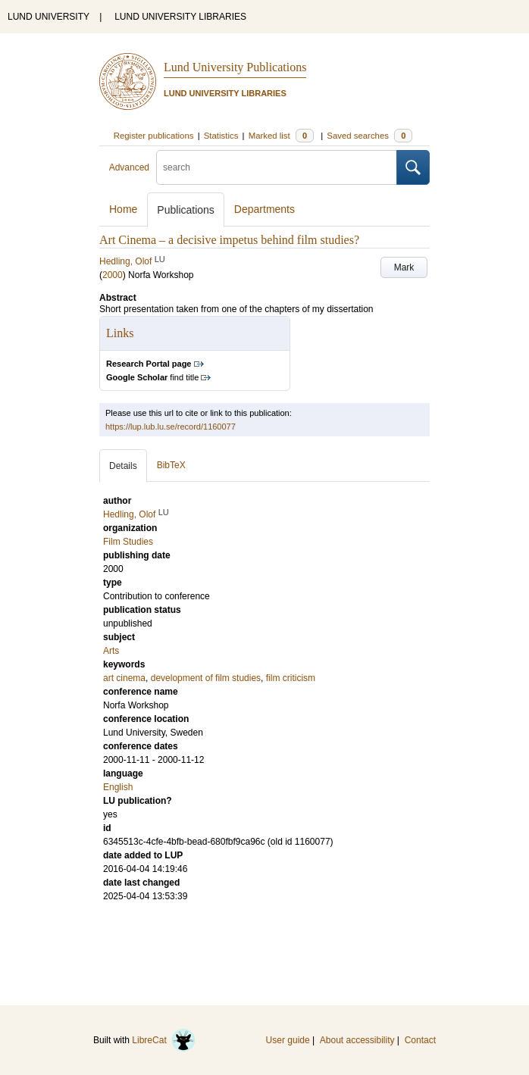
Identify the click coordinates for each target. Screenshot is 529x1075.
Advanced (129, 167)
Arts (111, 650)
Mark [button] (404, 267)
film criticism (290, 678)
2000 (112, 275)
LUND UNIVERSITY (48, 16)
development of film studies (206, 678)
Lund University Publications (235, 67)
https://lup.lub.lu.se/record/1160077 (170, 426)
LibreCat (164, 1040)
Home (123, 209)
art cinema (124, 678)
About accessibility (357, 1040)
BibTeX (171, 465)
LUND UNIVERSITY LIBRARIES (180, 16)
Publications (185, 210)
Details (123, 466)
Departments (264, 209)
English (118, 787)
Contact (420, 1040)
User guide (288, 1040)
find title (152, 377)
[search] (276, 167)
